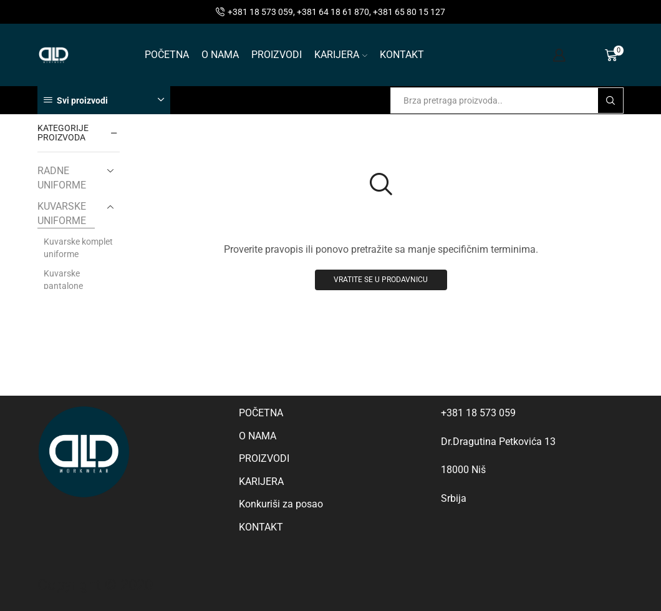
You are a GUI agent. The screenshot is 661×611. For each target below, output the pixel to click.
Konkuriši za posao (281, 504)
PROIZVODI (276, 55)
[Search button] (610, 100)
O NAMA (220, 55)
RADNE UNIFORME (61, 178)
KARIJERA (340, 55)
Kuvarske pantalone (63, 279)
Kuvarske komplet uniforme (78, 248)
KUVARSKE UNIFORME (61, 213)
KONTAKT (402, 55)
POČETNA (167, 55)
